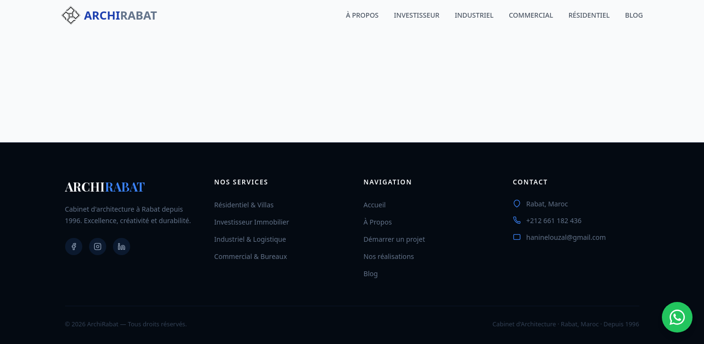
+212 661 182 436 (554, 220)
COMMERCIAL (531, 15)
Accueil (375, 204)
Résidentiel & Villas (244, 204)
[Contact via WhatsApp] (677, 317)
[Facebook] (73, 246)
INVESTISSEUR (416, 15)
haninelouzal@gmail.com (566, 237)
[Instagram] (97, 246)
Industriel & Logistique (250, 239)
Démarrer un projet (394, 239)
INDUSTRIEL (474, 15)
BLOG (634, 15)
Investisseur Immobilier (252, 221)
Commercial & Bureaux (250, 256)
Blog (371, 273)
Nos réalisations (389, 256)
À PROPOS (362, 15)
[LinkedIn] (121, 246)
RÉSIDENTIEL (589, 15)
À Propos (378, 221)
